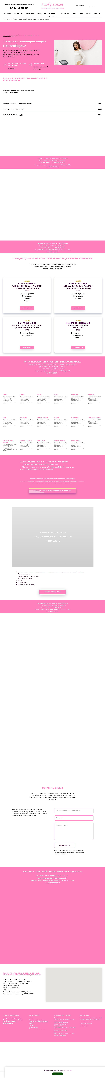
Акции (74, 13)
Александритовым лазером (27, 286)
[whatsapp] (11, 8)
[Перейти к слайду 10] (58, 506)
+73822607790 (63, 1056)
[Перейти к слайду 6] (52, 506)
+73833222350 (10, 56)
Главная (6, 19)
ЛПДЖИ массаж (53, 16)
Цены (81, 13)
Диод (39, 13)
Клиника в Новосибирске (13, 13)
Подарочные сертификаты (37, 1055)
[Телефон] (22, 8)
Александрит (29, 13)
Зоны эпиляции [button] (50, 13)
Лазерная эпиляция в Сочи (12, 1053)
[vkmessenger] (19, 8)
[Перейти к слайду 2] (46, 506)
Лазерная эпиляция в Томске (13, 1055)
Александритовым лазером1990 (27, 325)
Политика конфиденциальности (38, 1064)
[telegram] (15, 8)
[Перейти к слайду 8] (55, 506)
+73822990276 (63, 1059)
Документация (33, 1063)
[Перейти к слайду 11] (60, 506)
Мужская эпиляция (93, 13)
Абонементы (64, 13)
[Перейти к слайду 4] (49, 506)
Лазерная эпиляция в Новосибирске (24, 19)
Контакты (31, 1061)
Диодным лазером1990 (78, 325)
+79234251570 (53, 647)
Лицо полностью (44, 19)
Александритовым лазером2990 (78, 286)
